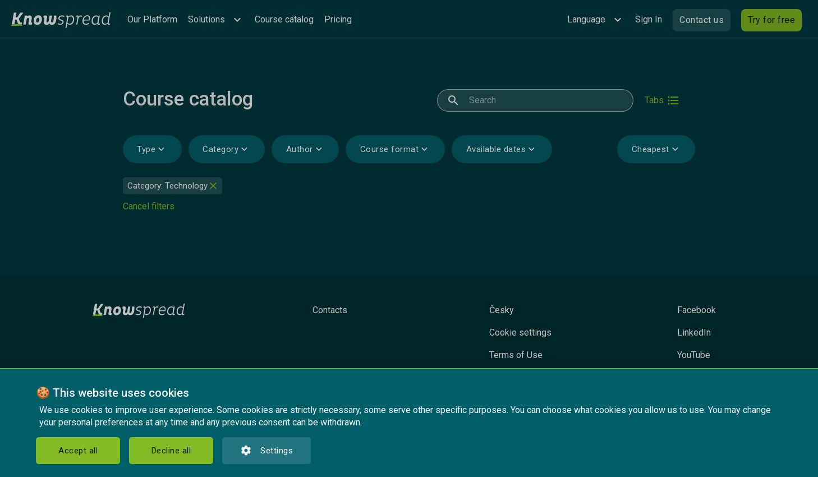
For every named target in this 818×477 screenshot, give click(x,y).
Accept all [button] (78, 451)
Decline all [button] (171, 451)
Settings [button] (266, 450)
